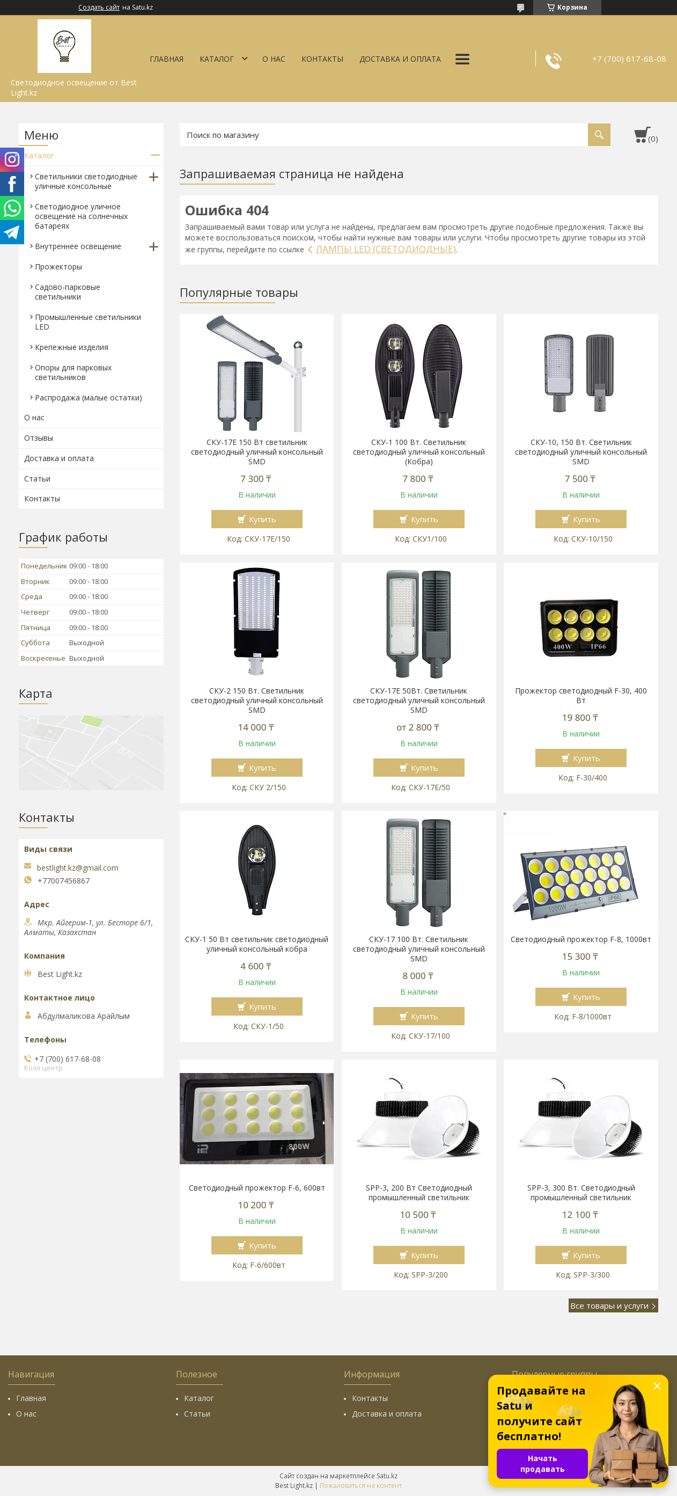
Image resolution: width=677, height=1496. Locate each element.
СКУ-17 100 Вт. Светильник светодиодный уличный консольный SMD (419, 949)
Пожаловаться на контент (361, 1485)
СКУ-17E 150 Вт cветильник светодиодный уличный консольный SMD (257, 451)
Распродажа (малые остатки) (88, 397)
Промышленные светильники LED (88, 322)
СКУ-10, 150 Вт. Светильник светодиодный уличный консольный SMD (581, 451)
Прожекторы (58, 266)
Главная (166, 59)
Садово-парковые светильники (67, 292)
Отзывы (38, 438)
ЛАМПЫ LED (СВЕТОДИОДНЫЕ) (386, 249)
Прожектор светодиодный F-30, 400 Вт (581, 695)
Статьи (37, 478)
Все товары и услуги (609, 1305)
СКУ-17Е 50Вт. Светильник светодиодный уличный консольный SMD (419, 700)
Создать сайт (99, 7)
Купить (262, 519)
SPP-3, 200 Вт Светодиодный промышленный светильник (419, 1192)
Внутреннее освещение (78, 246)
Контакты (322, 59)
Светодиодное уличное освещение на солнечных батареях (81, 216)
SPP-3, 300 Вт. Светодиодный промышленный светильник (581, 1192)
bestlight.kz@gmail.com (78, 868)
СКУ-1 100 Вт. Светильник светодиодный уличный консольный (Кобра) (419, 451)
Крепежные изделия (71, 347)
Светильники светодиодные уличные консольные (86, 181)
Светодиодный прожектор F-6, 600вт (257, 1188)
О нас (273, 59)
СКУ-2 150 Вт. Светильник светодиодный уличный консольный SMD (257, 700)
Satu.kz (387, 1475)
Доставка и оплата (400, 59)
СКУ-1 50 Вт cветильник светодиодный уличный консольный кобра (256, 944)
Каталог (217, 59)
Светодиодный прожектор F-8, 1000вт (581, 939)
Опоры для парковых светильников (73, 372)
